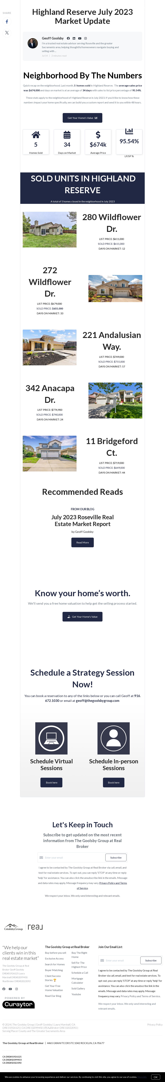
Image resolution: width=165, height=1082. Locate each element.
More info (142, 1077)
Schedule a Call (80, 972)
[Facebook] (3, 989)
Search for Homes (55, 964)
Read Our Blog (53, 995)
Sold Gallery (78, 988)
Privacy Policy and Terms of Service (140, 996)
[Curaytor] (18, 1007)
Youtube (76, 994)
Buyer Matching (54, 970)
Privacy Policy (155, 1024)
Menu (114, 8)
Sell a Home (65, 8)
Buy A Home (45, 8)
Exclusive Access (54, 958)
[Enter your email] (74, 857)
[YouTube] (10, 989)
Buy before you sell (55, 952)
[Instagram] (16, 989)
